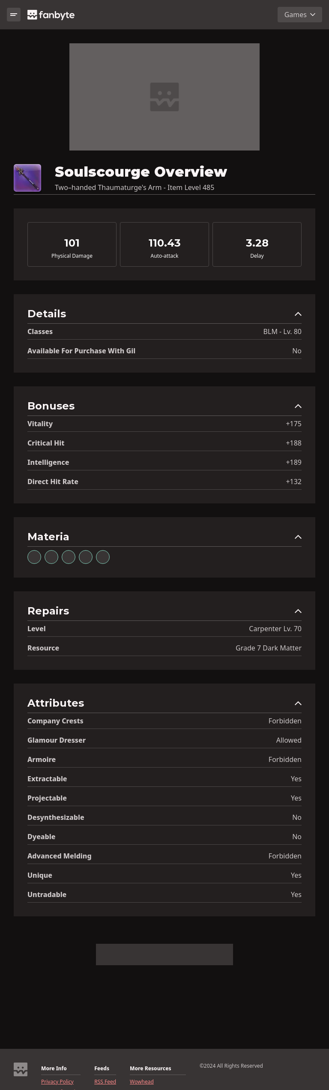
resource (43, 648)
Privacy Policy (57, 1081)
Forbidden (285, 721)
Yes (296, 778)
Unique (39, 875)
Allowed (289, 740)
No (297, 350)
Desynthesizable (55, 817)
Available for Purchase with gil (81, 350)
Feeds (101, 1068)
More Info (54, 1068)
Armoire (41, 759)
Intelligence (48, 462)
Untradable (46, 894)
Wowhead (142, 1081)
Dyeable (41, 836)
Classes (40, 331)
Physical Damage (72, 256)
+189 (294, 462)
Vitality (40, 423)
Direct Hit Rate (52, 481)
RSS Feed (105, 1081)
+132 (294, 481)
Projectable (47, 798)
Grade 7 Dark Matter (269, 648)
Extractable (47, 778)
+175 (294, 423)
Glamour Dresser (56, 740)
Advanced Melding (59, 856)
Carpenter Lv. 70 (275, 628)
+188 (294, 443)
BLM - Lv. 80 (282, 331)
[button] (164, 316)
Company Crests (55, 721)
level (36, 628)
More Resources (150, 1068)
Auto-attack (165, 256)
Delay (256, 256)
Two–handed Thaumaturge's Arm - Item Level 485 (134, 187)
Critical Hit (45, 443)
